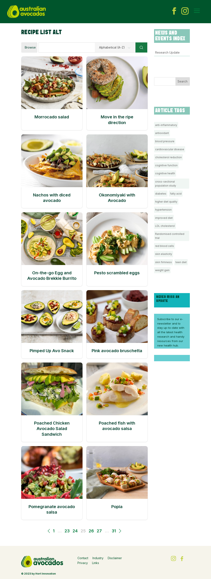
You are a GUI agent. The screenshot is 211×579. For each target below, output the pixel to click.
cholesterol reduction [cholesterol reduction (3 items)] (168, 157)
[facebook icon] (174, 11)
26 (91, 530)
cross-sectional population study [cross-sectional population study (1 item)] (165, 183)
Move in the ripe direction (117, 119)
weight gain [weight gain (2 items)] (162, 270)
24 (75, 530)
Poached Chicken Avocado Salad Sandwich (52, 429)
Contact (82, 558)
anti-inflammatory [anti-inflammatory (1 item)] (166, 125)
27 (99, 530)
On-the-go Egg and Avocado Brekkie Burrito (51, 275)
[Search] (141, 47)
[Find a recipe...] (87, 47)
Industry (97, 558)
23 (67, 530)
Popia (117, 506)
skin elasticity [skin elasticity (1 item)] (163, 254)
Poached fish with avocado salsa (117, 426)
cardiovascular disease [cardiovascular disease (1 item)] (169, 149)
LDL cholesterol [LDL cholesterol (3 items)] (165, 225)
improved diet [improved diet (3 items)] (164, 217)
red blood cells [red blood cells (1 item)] (164, 246)
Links (95, 563)
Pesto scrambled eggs (117, 272)
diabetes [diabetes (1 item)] (160, 193)
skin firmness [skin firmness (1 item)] (163, 262)
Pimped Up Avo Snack (52, 350)
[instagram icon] (185, 11)
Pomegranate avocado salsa (52, 509)
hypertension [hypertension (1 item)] (163, 209)
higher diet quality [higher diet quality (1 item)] (166, 201)
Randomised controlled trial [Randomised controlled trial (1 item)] (169, 235)
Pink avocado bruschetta (117, 350)
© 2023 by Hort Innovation (38, 573)
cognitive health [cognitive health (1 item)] (165, 173)
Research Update (167, 52)
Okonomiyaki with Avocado (117, 197)
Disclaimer (115, 558)
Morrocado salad (51, 116)
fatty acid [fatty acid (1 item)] (176, 193)
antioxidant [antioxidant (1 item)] (162, 133)
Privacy (82, 563)
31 (114, 530)
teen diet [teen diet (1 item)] (181, 262)
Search (183, 81)
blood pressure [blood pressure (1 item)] (164, 141)
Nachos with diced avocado (51, 197)
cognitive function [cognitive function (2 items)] (166, 165)
